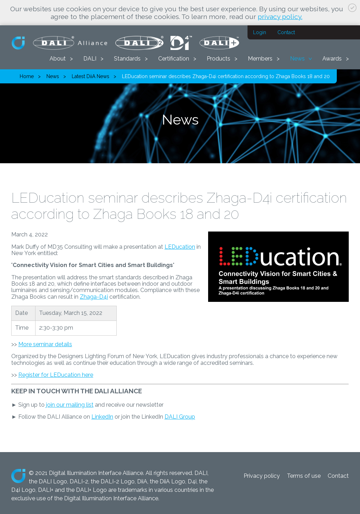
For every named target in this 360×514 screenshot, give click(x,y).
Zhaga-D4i (94, 296)
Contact (286, 32)
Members (260, 58)
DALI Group (180, 416)
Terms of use (304, 475)
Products (218, 58)
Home (27, 76)
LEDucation (180, 246)
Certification (173, 58)
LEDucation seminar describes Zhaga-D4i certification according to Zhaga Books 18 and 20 (226, 76)
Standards (127, 58)
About (58, 58)
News (297, 58)
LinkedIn (102, 416)
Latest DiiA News (90, 76)
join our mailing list (70, 404)
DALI (89, 58)
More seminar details (45, 344)
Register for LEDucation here (55, 375)
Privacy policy (262, 475)
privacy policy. (280, 16)
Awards (332, 58)
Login (259, 32)
